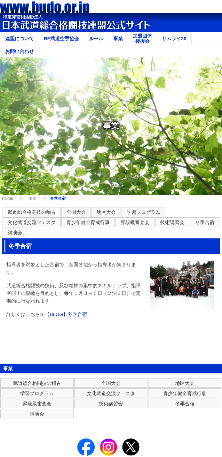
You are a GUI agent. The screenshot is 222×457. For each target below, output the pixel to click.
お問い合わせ (19, 51)
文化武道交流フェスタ (32, 222)
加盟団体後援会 (142, 38)
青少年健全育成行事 (88, 222)
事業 (118, 38)
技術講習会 (172, 222)
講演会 (15, 232)
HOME (7, 198)
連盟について (19, 38)
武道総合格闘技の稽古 (32, 212)
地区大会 (106, 212)
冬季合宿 (204, 222)
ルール (96, 38)
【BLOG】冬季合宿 (66, 314)
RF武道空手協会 (61, 38)
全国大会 (76, 212)
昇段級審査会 (135, 222)
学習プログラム (143, 212)
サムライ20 (174, 38)
